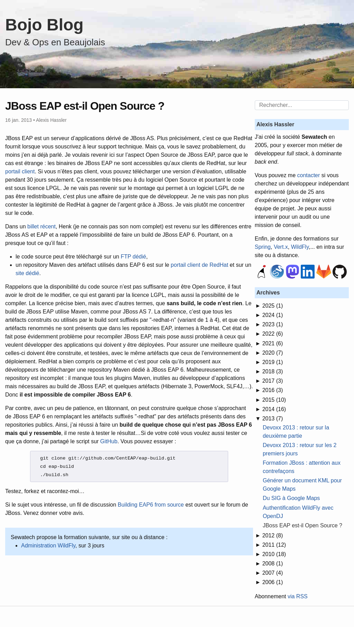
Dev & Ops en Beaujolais (55, 42)
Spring (263, 247)
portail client (20, 171)
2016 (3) (272, 390)
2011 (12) (274, 545)
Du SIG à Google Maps (291, 498)
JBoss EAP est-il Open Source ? (302, 525)
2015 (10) (274, 400)
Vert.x (281, 247)
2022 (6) (272, 334)
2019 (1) (272, 362)
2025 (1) (272, 306)
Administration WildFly (48, 545)
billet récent (41, 226)
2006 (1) (272, 582)
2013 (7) (272, 418)
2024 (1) (272, 315)
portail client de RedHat (199, 265)
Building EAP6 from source (151, 505)
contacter (308, 175)
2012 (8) (272, 535)
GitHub (109, 441)
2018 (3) (272, 371)
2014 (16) (274, 409)
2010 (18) (274, 554)
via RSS (298, 596)
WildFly (300, 247)
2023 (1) (272, 324)
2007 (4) (272, 573)
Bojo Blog (44, 25)
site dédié (27, 273)
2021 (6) (272, 343)
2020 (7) (272, 353)
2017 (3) (272, 381)
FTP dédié (133, 257)
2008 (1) (272, 563)
